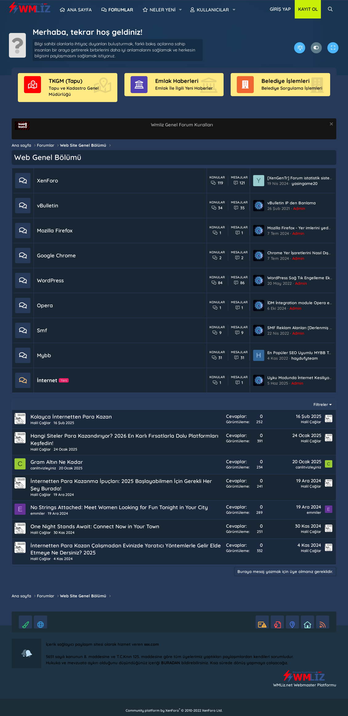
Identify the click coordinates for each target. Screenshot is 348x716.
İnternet (47, 380)
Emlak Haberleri (176, 80)
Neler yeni (163, 10)
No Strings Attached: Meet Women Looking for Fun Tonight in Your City (119, 507)
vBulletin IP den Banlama (291, 202)
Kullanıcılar (213, 10)
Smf (42, 330)
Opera (45, 305)
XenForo (47, 180)
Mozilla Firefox (54, 230)
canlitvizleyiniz (43, 468)
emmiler (37, 513)
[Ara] (330, 9)
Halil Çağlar (40, 422)
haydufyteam (304, 358)
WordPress (50, 280)
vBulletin (47, 205)
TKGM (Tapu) (65, 80)
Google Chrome (56, 255)
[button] (180, 10)
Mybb (44, 355)
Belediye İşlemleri (285, 80)
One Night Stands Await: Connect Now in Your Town (94, 526)
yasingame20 (305, 183)
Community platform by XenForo (174, 710)
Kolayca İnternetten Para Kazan (71, 416)
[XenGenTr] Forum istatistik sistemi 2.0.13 (306, 177)
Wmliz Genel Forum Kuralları (182, 125)
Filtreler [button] (321, 404)
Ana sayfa (79, 10)
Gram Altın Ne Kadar (56, 462)
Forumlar (120, 10)
